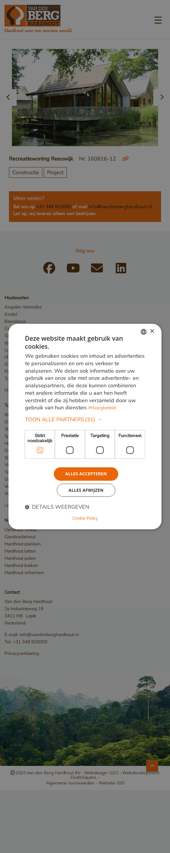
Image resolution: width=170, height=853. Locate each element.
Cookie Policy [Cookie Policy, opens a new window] (85, 518)
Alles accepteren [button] (86, 473)
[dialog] (85, 426)
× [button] (152, 331)
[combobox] (144, 332)
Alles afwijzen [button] (86, 490)
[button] (85, 419)
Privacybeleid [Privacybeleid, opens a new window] (102, 408)
